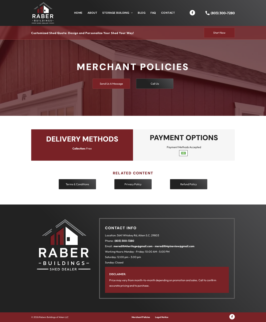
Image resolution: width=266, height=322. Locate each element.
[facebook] (192, 13)
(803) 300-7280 (223, 13)
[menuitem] (78, 12)
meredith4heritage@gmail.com (133, 246)
